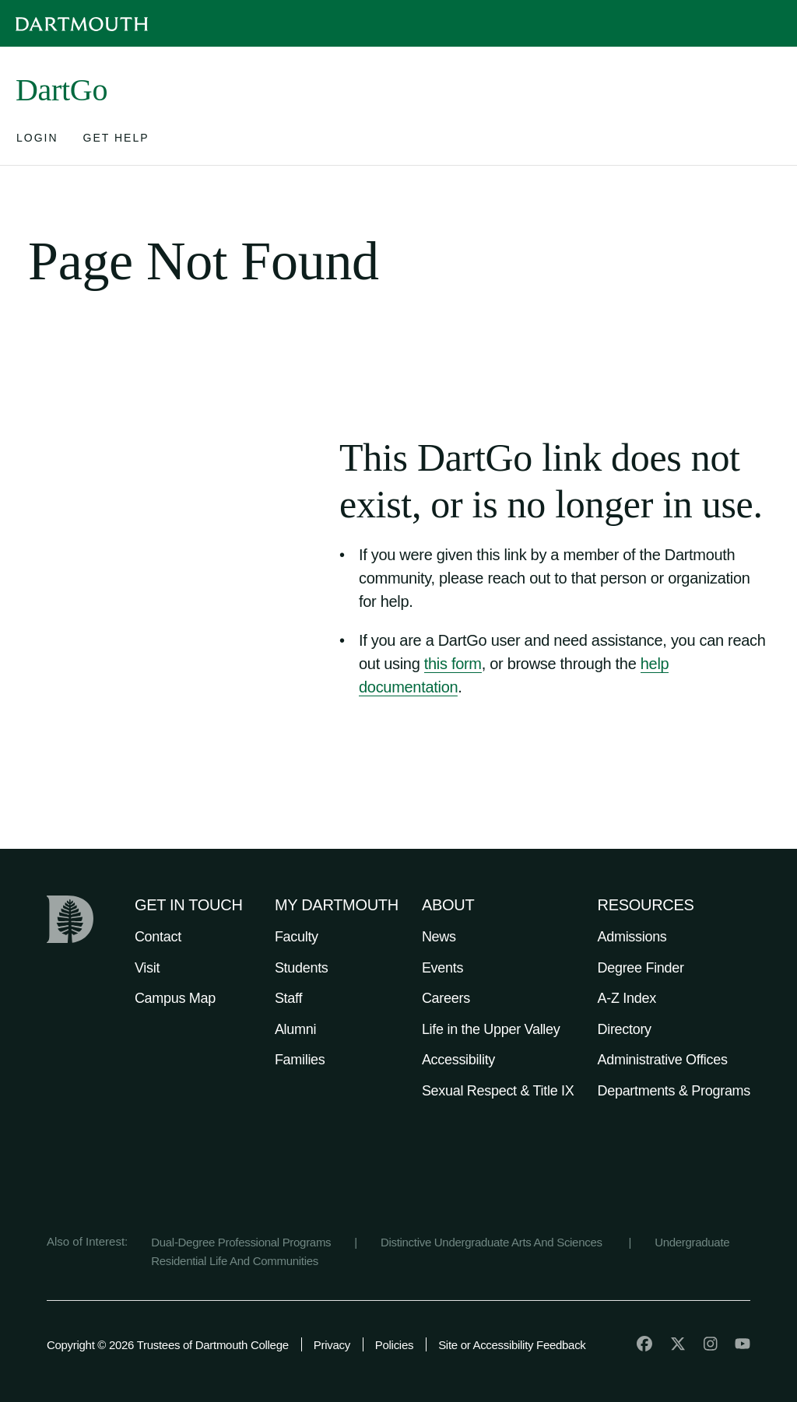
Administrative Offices (663, 1059)
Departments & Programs (674, 1091)
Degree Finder (641, 968)
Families (300, 1059)
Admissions (632, 937)
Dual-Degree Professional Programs (241, 1242)
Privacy (332, 1344)
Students (301, 968)
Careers (446, 998)
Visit (147, 968)
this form (453, 663)
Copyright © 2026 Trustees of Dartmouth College (168, 1344)
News (439, 937)
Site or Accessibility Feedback (511, 1344)
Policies (394, 1344)
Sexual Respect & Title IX (498, 1091)
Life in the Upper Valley (491, 1029)
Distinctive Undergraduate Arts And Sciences (493, 1242)
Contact (158, 937)
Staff (288, 998)
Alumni (295, 1029)
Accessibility (458, 1059)
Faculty (296, 937)
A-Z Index (627, 998)
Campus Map (175, 998)
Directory (624, 1029)
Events (442, 968)
